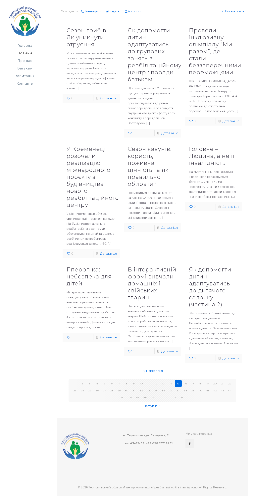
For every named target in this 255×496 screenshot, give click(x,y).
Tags (113, 11)
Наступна (152, 406)
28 (112, 390)
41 (207, 390)
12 (156, 383)
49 (152, 397)
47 (137, 397)
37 (178, 390)
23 (74, 390)
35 (163, 390)
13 (163, 383)
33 (148, 390)
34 (156, 390)
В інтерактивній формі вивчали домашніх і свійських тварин (152, 283)
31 (133, 390)
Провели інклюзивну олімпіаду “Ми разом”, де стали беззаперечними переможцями (215, 51)
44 (229, 390)
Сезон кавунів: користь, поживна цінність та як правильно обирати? (150, 166)
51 (167, 397)
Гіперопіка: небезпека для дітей (89, 276)
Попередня (152, 371)
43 (222, 390)
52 (174, 397)
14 (170, 383)
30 (126, 390)
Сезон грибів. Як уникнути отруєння (87, 37)
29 (119, 390)
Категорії (91, 11)
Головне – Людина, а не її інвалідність (211, 156)
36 (170, 390)
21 (222, 383)
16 (185, 383)
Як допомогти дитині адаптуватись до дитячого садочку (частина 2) (210, 287)
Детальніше (108, 98)
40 (200, 390)
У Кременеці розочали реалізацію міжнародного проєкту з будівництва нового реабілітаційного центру (93, 177)
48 (145, 397)
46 (130, 397)
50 (159, 397)
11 (148, 383)
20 (215, 383)
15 (178, 383)
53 (181, 397)
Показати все (232, 11)
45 (123, 397)
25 (89, 390)
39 (193, 390)
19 (207, 383)
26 (97, 390)
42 (215, 390)
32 (141, 390)
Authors (133, 11)
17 (192, 383)
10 (141, 383)
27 (104, 390)
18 (200, 383)
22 (229, 383)
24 (82, 390)
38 (185, 390)
